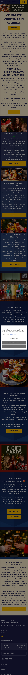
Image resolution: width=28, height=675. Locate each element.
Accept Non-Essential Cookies (14, 346)
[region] (14, 337)
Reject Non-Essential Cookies (14, 342)
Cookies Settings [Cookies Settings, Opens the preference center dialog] (14, 338)
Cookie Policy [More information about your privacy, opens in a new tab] (13, 334)
